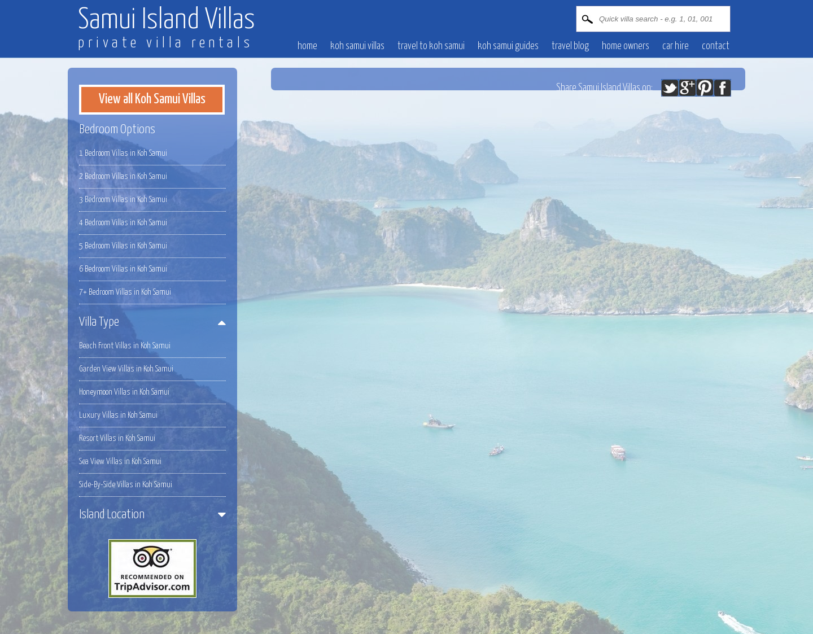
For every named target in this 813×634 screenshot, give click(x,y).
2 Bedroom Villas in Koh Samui (123, 176)
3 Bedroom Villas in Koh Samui (123, 199)
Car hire (675, 46)
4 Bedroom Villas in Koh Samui (123, 222)
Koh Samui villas (357, 46)
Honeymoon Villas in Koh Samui (124, 392)
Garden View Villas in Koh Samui (126, 369)
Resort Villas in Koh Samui (117, 438)
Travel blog (570, 46)
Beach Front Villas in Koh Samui (125, 346)
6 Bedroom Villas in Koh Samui (123, 269)
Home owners (625, 46)
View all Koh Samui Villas (152, 99)
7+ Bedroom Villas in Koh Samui (125, 292)
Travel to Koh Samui (431, 46)
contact (715, 46)
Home (307, 46)
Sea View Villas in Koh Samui (120, 461)
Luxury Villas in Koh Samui (118, 415)
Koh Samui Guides (508, 46)
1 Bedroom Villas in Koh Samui (123, 153)
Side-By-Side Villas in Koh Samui (125, 484)
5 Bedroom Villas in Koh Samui (123, 246)
